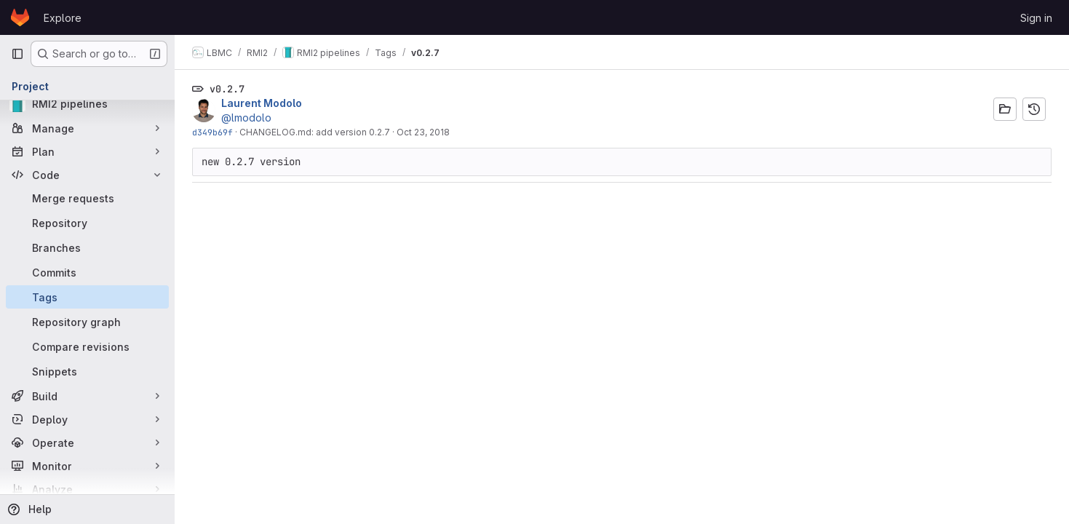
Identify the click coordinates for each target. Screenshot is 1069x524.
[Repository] (87, 222)
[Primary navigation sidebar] (17, 54)
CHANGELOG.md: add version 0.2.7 (314, 132)
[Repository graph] (87, 321)
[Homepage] (20, 17)
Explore (63, 18)
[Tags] (87, 297)
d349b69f (212, 132)
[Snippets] (87, 371)
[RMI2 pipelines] (87, 103)
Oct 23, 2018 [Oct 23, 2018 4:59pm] (423, 132)
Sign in (1036, 18)
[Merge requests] (87, 198)
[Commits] (87, 272)
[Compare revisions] (87, 346)
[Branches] (87, 247)
